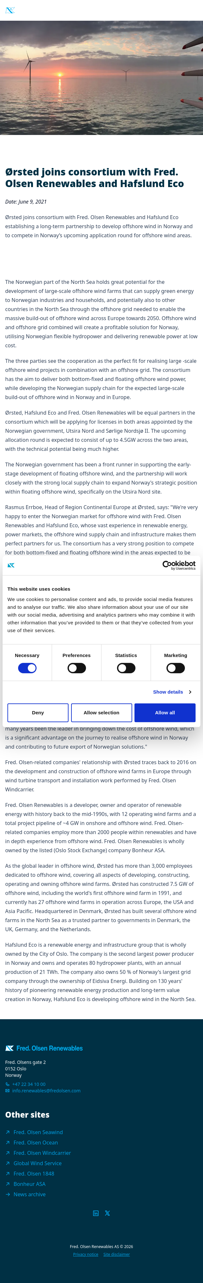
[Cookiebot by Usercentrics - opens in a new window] (167, 565)
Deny (38, 712)
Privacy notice (85, 1254)
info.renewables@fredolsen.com (46, 1091)
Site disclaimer (116, 1254)
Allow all (165, 712)
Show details (168, 692)
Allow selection (102, 712)
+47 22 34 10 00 (29, 1084)
